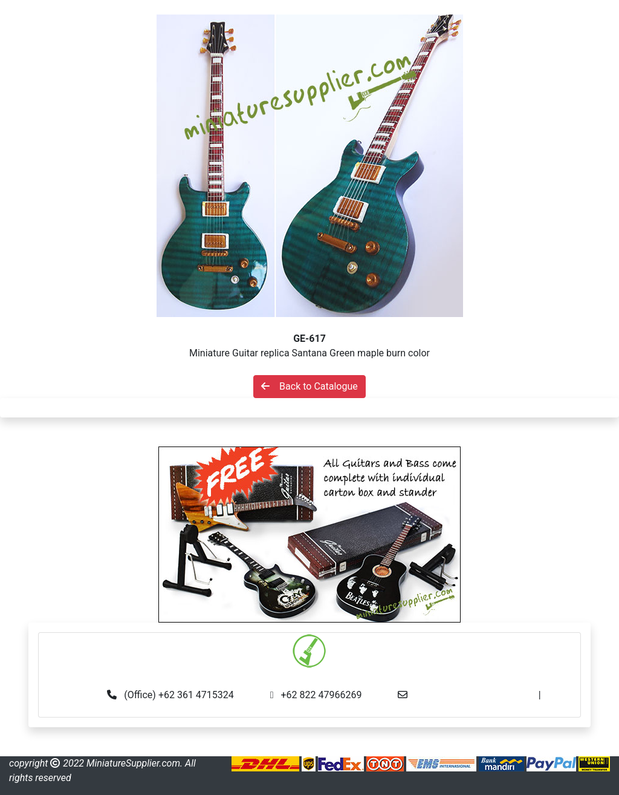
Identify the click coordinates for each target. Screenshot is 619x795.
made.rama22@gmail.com (310, 709)
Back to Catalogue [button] (309, 386)
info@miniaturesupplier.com (476, 695)
